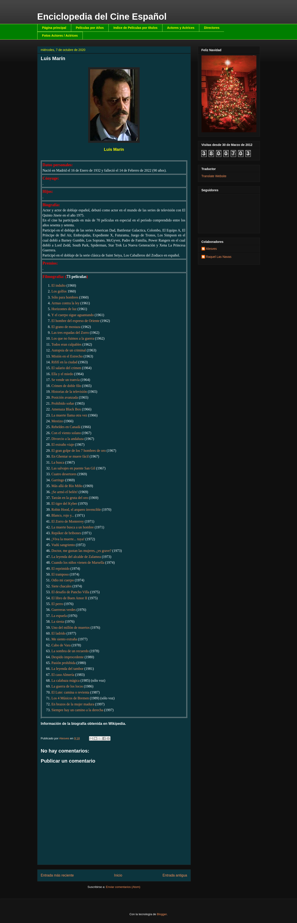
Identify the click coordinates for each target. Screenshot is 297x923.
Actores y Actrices (180, 27)
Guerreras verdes (64, 610)
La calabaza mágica (66, 680)
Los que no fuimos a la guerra (73, 338)
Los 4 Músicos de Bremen (70, 698)
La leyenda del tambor (68, 669)
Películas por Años (90, 27)
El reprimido (61, 568)
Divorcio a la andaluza (68, 439)
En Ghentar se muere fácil (70, 456)
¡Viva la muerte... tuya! (68, 539)
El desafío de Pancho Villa (70, 592)
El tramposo (60, 574)
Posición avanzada (65, 397)
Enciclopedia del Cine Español (102, 16)
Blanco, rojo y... (63, 515)
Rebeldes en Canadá (66, 427)
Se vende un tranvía (66, 380)
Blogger (162, 914)
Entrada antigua (174, 875)
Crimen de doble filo (66, 386)
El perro (57, 604)
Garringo (58, 480)
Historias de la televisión (69, 391)
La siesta (58, 621)
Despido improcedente (68, 657)
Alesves (211, 248)
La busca (58, 462)
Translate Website (213, 176)
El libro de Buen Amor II (69, 598)
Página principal (54, 27)
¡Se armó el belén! (65, 492)
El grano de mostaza (66, 327)
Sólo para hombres (65, 297)
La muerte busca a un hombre (73, 527)
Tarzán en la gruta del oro (70, 498)
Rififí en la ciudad (64, 362)
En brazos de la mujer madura (73, 704)
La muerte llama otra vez (69, 415)
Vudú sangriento (63, 545)
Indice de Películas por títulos (135, 27)
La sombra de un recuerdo (70, 651)
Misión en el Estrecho (67, 356)
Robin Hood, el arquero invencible (76, 509)
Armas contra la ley (66, 303)
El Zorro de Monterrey (68, 521)
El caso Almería (63, 675)
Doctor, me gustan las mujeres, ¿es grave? (82, 551)
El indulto (59, 285)
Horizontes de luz (64, 309)
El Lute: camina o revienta (70, 692)
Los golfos (59, 291)
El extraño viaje (63, 444)
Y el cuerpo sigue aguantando (73, 315)
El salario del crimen (66, 368)
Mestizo (57, 421)
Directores (211, 27)
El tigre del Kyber (64, 503)
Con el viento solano (66, 433)
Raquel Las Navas (218, 257)
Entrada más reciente (57, 875)
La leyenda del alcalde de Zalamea (76, 557)
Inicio (118, 875)
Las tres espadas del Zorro (70, 332)
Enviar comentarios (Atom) (123, 887)
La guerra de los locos (67, 686)
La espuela (59, 616)
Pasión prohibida (64, 663)
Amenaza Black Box (66, 409)
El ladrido (59, 633)
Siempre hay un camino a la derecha (77, 710)
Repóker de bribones (66, 533)
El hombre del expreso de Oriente (76, 321)
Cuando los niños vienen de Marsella (78, 562)
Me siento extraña (64, 639)
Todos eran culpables (67, 344)
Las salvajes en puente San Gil (73, 468)
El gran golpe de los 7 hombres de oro (79, 450)
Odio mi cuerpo (63, 580)
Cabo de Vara (61, 645)
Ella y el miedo (62, 374)
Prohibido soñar (63, 403)
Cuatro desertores (64, 474)
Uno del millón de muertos (71, 627)
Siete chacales (62, 586)
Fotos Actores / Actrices (60, 35)
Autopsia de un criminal (69, 350)
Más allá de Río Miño (67, 486)
